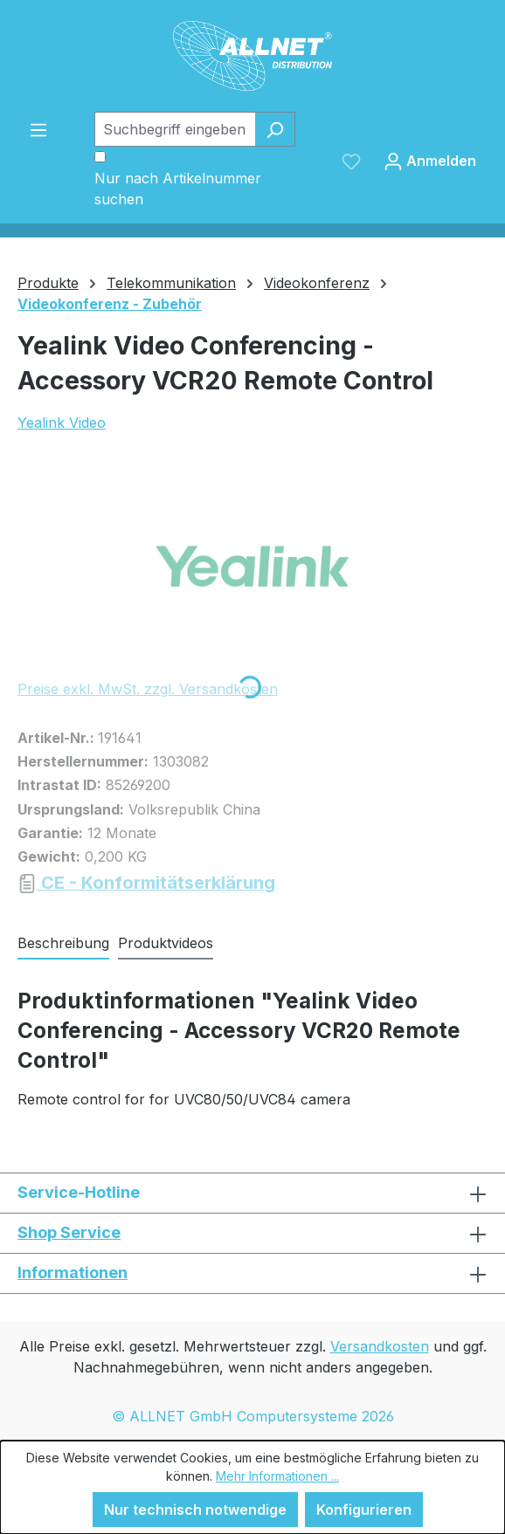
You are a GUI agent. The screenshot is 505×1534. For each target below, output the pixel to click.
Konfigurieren (364, 1509)
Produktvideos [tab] (165, 943)
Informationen (72, 1272)
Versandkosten (379, 1346)
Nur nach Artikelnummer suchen (177, 188)
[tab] (63, 944)
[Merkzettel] (351, 160)
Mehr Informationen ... (277, 1476)
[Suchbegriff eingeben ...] (174, 129)
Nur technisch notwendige (195, 1509)
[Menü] (38, 129)
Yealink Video (61, 422)
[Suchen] (274, 129)
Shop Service (69, 1232)
